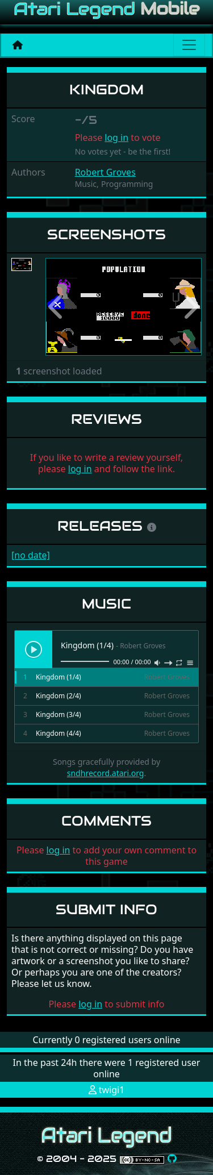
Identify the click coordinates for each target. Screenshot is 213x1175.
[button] (57, 307)
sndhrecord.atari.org (105, 773)
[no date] (30, 555)
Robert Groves (105, 172)
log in (116, 137)
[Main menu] (189, 45)
